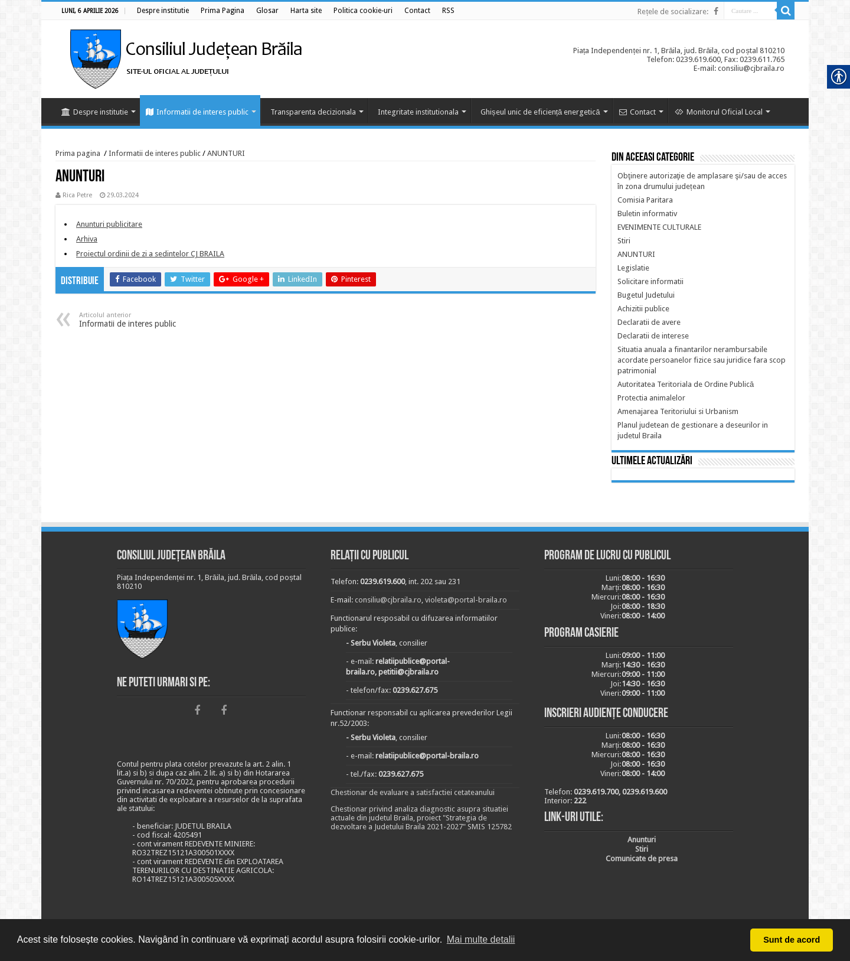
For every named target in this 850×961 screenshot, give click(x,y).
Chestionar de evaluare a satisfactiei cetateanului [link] (413, 792)
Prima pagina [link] (77, 153)
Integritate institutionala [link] (418, 111)
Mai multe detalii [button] (481, 939)
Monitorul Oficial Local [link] (719, 111)
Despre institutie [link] (94, 111)
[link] (163, 10)
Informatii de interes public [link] (197, 111)
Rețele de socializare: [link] (673, 11)
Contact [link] (637, 111)
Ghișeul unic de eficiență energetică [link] (540, 111)
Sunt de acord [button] (791, 939)
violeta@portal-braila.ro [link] (466, 599)
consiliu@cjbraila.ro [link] (388, 599)
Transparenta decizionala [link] (313, 111)
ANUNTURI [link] (226, 153)
